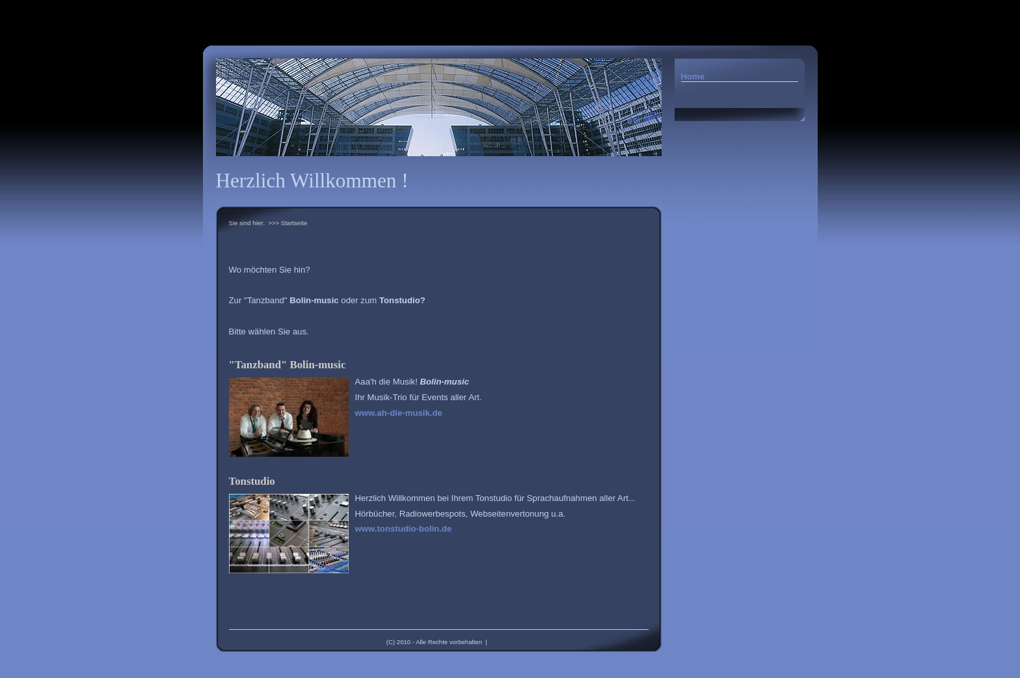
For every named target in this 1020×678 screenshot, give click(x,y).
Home (693, 76)
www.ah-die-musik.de (398, 413)
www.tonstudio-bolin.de (403, 529)
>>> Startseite (287, 222)
